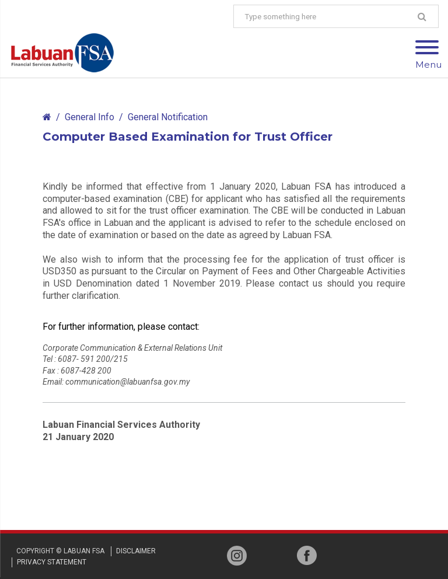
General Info (89, 117)
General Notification (168, 117)
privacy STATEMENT (51, 562)
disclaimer (136, 551)
